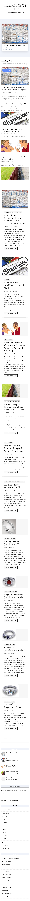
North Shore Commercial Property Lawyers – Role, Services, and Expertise (15, 219)
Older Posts (6, 738)
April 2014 (4, 842)
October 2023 (5, 816)
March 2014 (5, 845)
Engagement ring (9, 701)
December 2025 (6, 810)
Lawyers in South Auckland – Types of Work (15, 104)
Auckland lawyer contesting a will (12, 486)
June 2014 (4, 835)
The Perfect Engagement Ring (12, 706)
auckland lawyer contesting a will (14, 481)
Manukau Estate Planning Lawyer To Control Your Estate (13, 448)
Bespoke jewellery (6, 861)
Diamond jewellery (10, 538)
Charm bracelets (6, 864)
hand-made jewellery (11, 591)
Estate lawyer (9, 442)
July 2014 (4, 832)
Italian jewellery (5, 897)
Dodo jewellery (5, 884)
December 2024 (6, 813)
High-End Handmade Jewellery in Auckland (14, 596)
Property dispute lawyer (12, 401)
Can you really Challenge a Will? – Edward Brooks (13, 790)
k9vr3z (15, 226)
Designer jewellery (6, 874)
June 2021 (4, 822)
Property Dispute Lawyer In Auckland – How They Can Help (14, 407)
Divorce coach (9, 339)
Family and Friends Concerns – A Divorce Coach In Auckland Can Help (14, 346)
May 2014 (4, 839)
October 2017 (5, 826)
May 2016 (4, 829)
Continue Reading (11, 248)
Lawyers (7, 279)
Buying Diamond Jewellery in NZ (12, 543)
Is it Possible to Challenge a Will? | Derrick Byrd (12, 797)
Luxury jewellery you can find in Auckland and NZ (15, 6)
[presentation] (3, 38)
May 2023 (4, 819)
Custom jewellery (10, 644)
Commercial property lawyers (13, 212)
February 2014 (5, 848)
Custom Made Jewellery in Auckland (14, 649)
